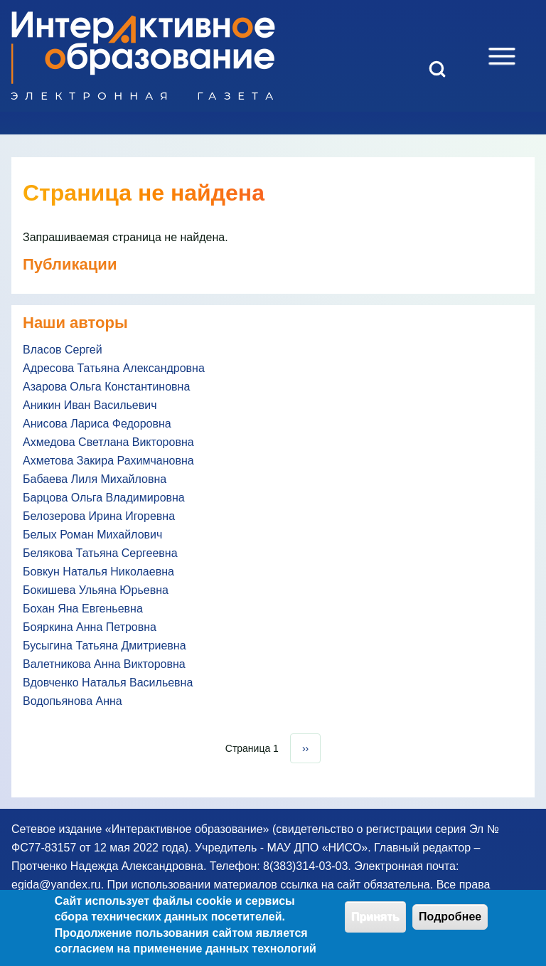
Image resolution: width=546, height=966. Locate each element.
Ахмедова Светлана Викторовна (108, 442)
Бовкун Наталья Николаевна (98, 572)
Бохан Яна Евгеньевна (83, 609)
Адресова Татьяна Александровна (114, 368)
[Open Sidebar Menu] (502, 56)
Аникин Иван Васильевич (90, 405)
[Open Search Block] (437, 69)
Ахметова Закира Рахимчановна (108, 461)
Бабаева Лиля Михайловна (94, 479)
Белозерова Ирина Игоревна (99, 516)
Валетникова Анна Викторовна (104, 664)
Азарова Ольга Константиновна (106, 387)
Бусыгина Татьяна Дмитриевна (104, 645)
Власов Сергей (62, 350)
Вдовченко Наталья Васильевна (108, 682)
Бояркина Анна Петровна (89, 627)
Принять (375, 924)
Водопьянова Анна (72, 701)
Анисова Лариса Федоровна (97, 424)
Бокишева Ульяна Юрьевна (95, 590)
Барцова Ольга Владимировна (104, 498)
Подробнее (450, 924)
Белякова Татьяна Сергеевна (100, 553)
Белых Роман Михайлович (92, 535)
